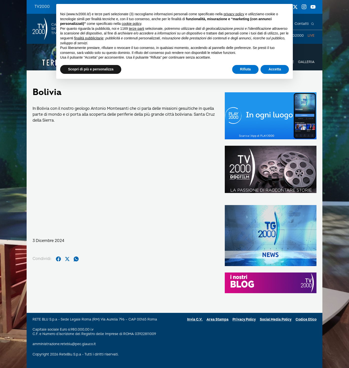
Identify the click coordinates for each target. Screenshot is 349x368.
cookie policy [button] (131, 24)
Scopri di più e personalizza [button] (90, 69)
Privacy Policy (244, 319)
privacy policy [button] (234, 14)
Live (311, 35)
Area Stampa (217, 319)
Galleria (306, 62)
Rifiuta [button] (245, 69)
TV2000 (42, 6)
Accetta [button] (274, 69)
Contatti (302, 24)
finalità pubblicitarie (89, 38)
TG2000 (297, 35)
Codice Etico (306, 319)
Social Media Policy (276, 319)
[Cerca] (312, 24)
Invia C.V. (195, 319)
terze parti (136, 29)
